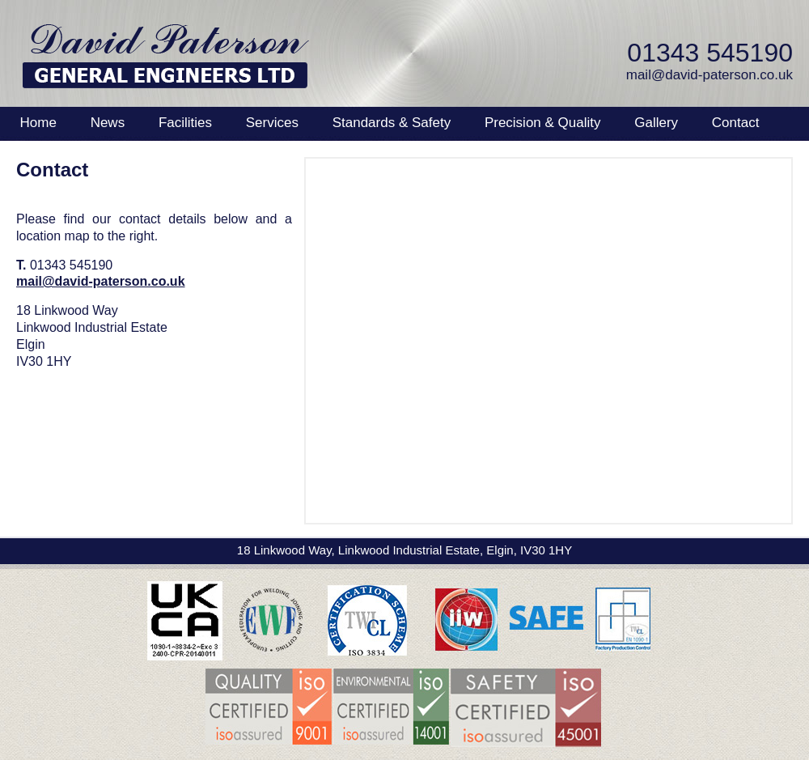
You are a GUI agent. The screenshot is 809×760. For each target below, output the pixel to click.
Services (272, 122)
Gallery (656, 122)
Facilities (185, 122)
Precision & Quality (543, 122)
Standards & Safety (391, 122)
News (108, 122)
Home (38, 122)
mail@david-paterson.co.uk (709, 75)
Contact (736, 122)
